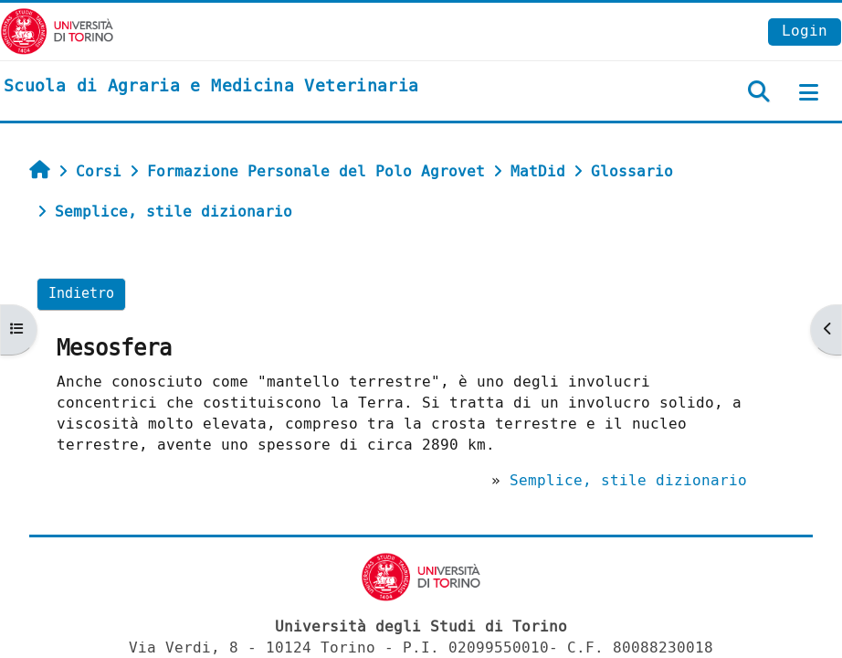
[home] (211, 87)
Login (804, 30)
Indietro (81, 293)
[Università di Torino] (57, 30)
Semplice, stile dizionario (628, 480)
